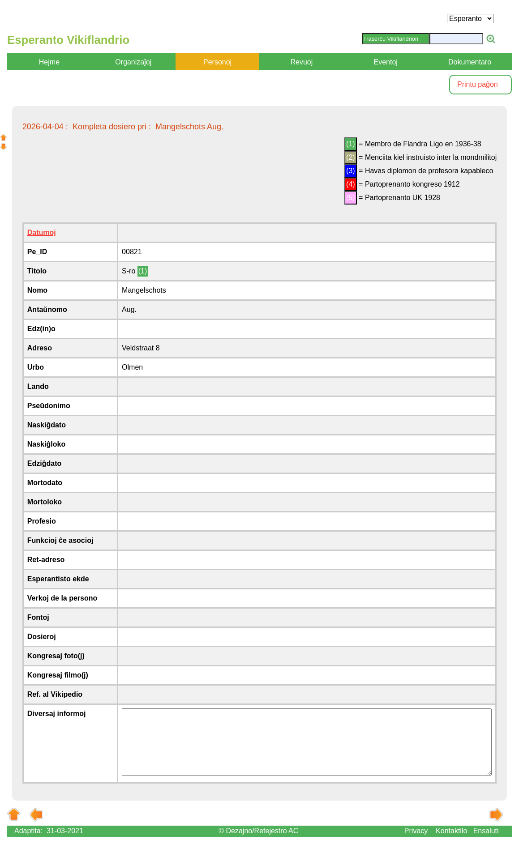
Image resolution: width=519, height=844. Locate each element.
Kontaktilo (451, 831)
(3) (350, 171)
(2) (350, 157)
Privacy (416, 831)
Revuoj (301, 62)
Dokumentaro (469, 62)
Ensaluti (486, 831)
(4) (350, 184)
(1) (350, 144)
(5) (350, 197)
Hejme (49, 62)
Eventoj (386, 62)
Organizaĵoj (133, 62)
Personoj (217, 62)
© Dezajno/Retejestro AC (258, 831)
